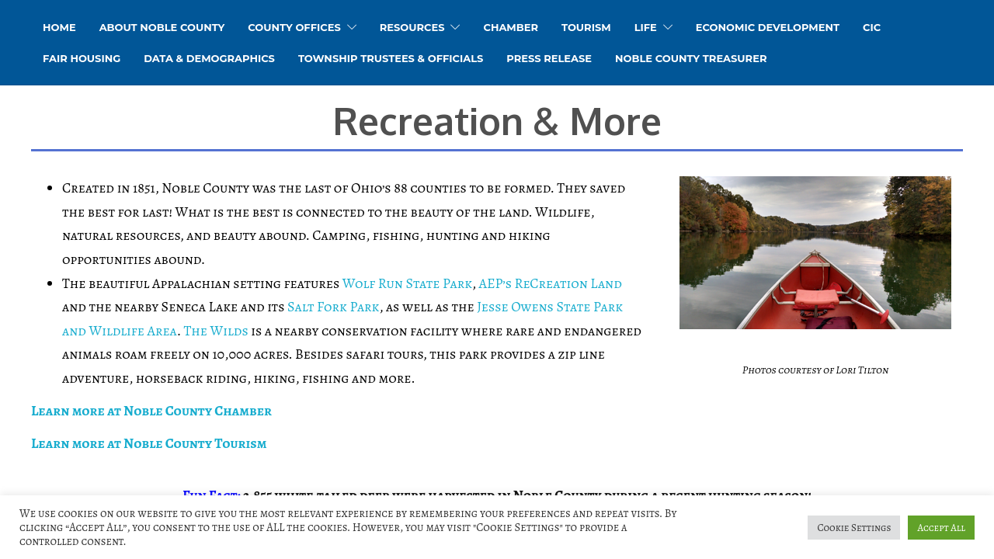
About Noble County (162, 27)
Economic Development (767, 27)
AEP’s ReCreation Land (549, 283)
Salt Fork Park (333, 306)
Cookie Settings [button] (854, 527)
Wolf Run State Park (407, 283)
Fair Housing (81, 58)
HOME (59, 27)
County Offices (294, 27)
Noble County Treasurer (690, 58)
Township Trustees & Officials (390, 58)
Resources (412, 27)
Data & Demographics (209, 58)
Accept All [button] (941, 527)
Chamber (510, 27)
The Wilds (216, 330)
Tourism (586, 27)
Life (645, 27)
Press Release (549, 58)
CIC (872, 27)
